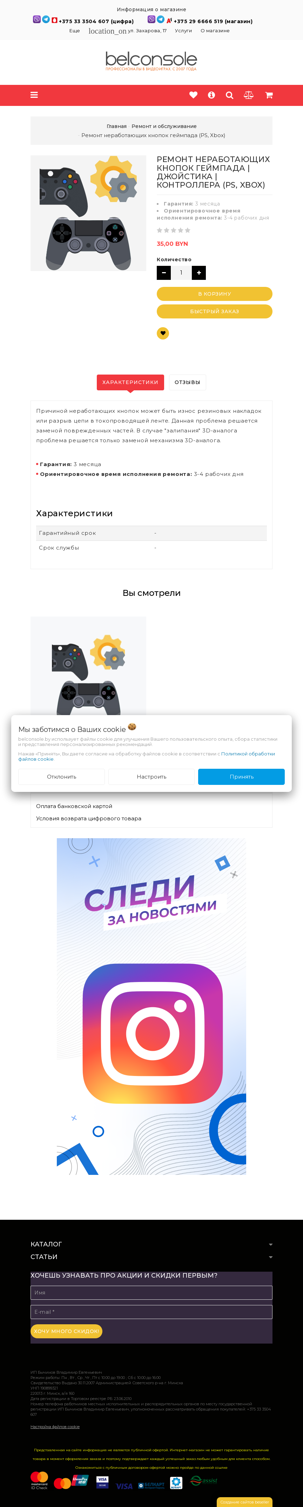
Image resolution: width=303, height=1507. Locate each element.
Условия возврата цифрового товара (88, 818)
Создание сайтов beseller (244, 1502)
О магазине (215, 30)
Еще (75, 30)
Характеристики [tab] (130, 382)
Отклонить (61, 776)
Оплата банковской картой (74, 806)
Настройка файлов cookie (55, 1426)
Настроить (151, 776)
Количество (174, 259)
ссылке (221, 1467)
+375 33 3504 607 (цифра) (97, 21)
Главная (117, 126)
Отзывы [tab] (188, 382)
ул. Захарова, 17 (128, 30)
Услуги (183, 30)
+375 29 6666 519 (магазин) (213, 21)
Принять (242, 776)
